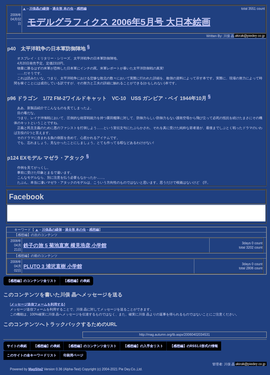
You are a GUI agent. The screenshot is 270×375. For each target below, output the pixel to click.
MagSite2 (35, 369)
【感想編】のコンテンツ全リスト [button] (32, 280)
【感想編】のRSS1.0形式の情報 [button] (194, 346)
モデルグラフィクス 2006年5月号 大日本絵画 (118, 22)
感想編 (82, 8)
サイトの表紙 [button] (17, 346)
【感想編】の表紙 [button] (76, 280)
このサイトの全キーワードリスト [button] (32, 355)
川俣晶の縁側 (39, 8)
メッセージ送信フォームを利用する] (38, 304)
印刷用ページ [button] (73, 355)
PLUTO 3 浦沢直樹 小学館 (52, 266)
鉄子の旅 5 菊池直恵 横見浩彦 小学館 (64, 245)
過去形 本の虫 (62, 8)
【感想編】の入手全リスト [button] (143, 346)
